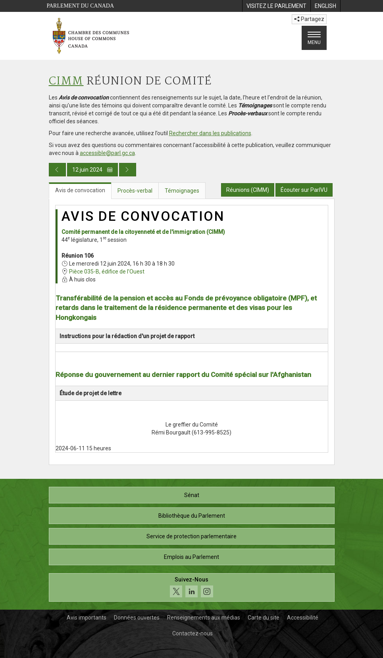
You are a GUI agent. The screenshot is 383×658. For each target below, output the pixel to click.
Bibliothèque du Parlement (191, 516)
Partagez (309, 19)
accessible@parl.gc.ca (107, 153)
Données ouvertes (137, 617)
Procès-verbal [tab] (134, 190)
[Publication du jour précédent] (57, 169)
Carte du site (263, 617)
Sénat (191, 495)
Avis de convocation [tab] (80, 190)
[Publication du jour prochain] (127, 169)
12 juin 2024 (92, 169)
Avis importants (86, 617)
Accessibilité (302, 617)
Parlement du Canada (80, 6)
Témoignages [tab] (182, 190)
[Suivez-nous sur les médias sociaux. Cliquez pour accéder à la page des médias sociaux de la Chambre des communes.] (192, 587)
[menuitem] (276, 6)
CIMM (66, 81)
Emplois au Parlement (191, 557)
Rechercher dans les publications (210, 133)
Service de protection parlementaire (191, 536)
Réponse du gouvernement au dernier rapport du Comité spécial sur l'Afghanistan (183, 375)
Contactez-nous (192, 633)
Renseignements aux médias (203, 617)
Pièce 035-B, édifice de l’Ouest (106, 271)
